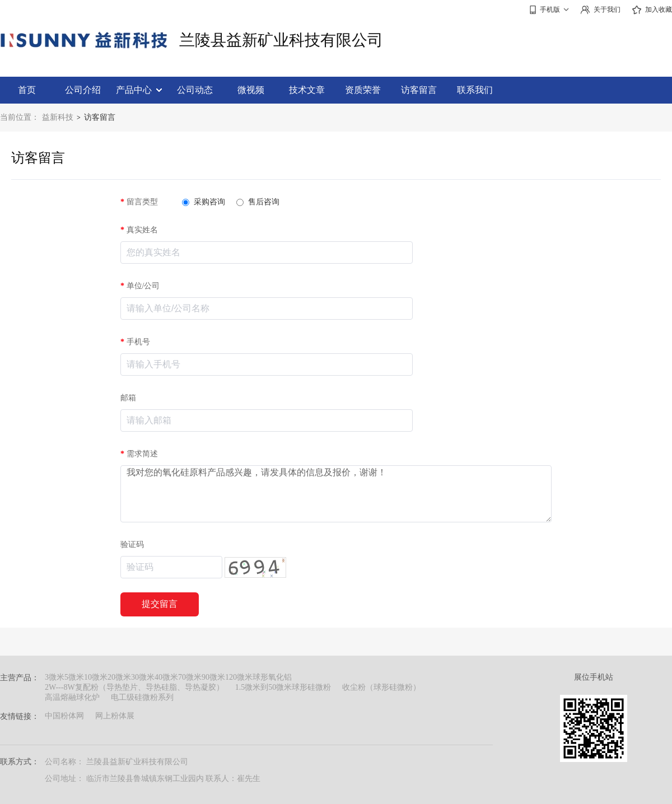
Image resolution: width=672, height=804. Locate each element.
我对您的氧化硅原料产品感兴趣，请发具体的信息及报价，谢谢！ (336, 493)
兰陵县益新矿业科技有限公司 (281, 40)
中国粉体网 (64, 716)
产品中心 (139, 90)
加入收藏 (652, 10)
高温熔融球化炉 (72, 697)
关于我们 (600, 10)
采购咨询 (203, 202)
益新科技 (57, 117)
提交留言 (160, 604)
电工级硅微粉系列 (142, 697)
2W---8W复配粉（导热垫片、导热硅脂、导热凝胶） (134, 687)
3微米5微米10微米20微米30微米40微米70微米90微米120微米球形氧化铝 (168, 677)
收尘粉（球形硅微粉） (381, 687)
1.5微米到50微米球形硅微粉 (283, 687)
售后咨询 (257, 202)
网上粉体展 (114, 716)
